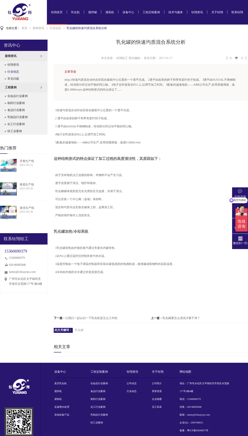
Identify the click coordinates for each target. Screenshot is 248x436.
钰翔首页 (57, 12)
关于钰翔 (217, 12)
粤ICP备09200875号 (197, 430)
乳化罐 (79, 330)
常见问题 (13, 78)
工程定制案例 (151, 12)
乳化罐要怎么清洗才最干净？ (181, 318)
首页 (24, 28)
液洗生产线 (27, 207)
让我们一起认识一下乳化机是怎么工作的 (91, 318)
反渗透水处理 (61, 406)
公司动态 (132, 383)
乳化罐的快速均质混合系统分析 (87, 28)
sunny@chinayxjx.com (22, 271)
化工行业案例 (16, 124)
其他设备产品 (61, 414)
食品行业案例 (16, 110)
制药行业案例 (16, 103)
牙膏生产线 (27, 161)
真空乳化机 (60, 383)
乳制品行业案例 (17, 117)
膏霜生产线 (27, 184)
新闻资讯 (38, 28)
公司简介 (157, 383)
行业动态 (55, 28)
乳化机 (75, 12)
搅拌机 (58, 391)
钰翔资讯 (197, 12)
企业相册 (157, 399)
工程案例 (11, 87)
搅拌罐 (92, 12)
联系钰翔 (237, 12)
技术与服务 (175, 12)
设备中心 (128, 12)
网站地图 (185, 371)
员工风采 (157, 406)
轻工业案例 (14, 131)
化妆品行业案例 (17, 96)
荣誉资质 (157, 391)
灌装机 (109, 12)
